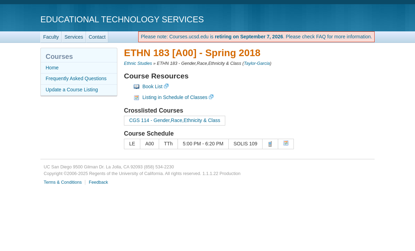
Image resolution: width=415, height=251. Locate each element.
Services (73, 37)
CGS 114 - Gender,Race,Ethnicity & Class (174, 120)
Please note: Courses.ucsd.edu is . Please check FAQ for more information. (256, 36)
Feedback (98, 182)
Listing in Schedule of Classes (175, 97)
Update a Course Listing (72, 89)
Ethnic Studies (138, 63)
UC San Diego (335, 19)
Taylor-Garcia (257, 63)
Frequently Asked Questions (76, 78)
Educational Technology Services (122, 19)
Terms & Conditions (63, 182)
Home (52, 67)
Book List (152, 86)
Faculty (51, 37)
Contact (97, 37)
